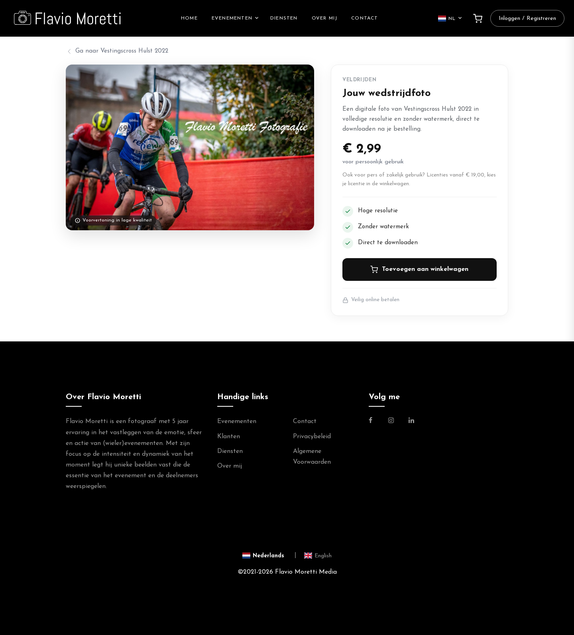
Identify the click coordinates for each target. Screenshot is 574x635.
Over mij (325, 18)
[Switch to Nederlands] (269, 555)
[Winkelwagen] (477, 18)
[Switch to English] (318, 555)
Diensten (284, 18)
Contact (364, 18)
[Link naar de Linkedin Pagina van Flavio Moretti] (411, 421)
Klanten (228, 436)
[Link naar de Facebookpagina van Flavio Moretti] (375, 421)
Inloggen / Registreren (527, 19)
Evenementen (232, 18)
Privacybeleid (312, 436)
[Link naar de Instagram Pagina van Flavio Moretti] (391, 421)
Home (189, 18)
